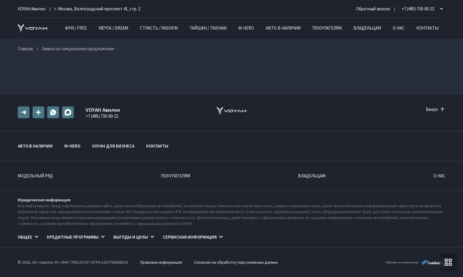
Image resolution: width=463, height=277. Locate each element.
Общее (25, 237)
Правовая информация (161, 262)
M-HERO (246, 28)
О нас (399, 28)
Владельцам (367, 28)
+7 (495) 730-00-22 (102, 116)
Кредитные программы (73, 237)
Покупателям (327, 28)
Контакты (427, 28)
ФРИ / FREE (76, 28)
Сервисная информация (190, 237)
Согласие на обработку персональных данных (236, 262)
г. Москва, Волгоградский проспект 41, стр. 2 (97, 9)
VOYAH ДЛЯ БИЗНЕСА (113, 146)
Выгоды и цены (130, 237)
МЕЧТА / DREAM (113, 28)
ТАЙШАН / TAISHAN (208, 28)
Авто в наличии (283, 28)
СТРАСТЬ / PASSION (159, 28)
